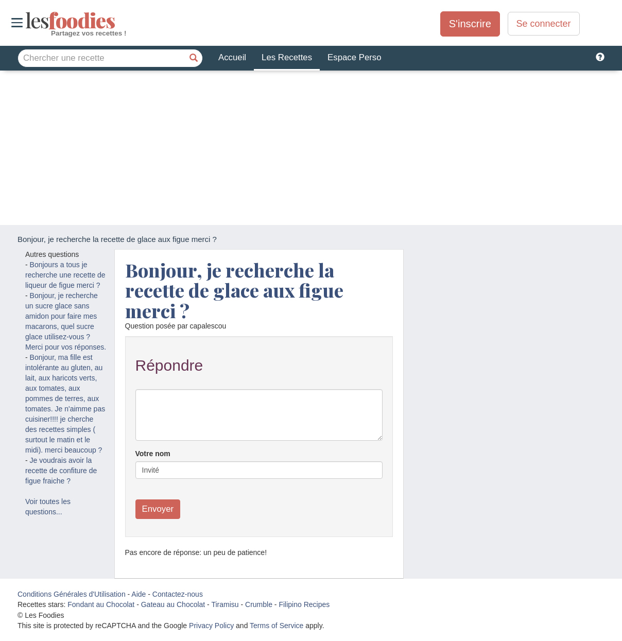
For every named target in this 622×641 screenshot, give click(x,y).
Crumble (258, 604)
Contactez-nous (177, 594)
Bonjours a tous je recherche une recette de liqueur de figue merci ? (65, 275)
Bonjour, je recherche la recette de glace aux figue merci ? (234, 290)
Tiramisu (224, 604)
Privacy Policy (211, 625)
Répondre (169, 365)
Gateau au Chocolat (173, 604)
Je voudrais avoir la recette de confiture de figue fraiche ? (61, 470)
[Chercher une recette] (193, 58)
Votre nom (152, 453)
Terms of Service (276, 625)
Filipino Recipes (304, 604)
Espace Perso (354, 57)
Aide (138, 594)
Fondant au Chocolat (100, 604)
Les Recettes (287, 57)
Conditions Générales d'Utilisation (72, 594)
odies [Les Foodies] (26, 20)
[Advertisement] (311, 148)
